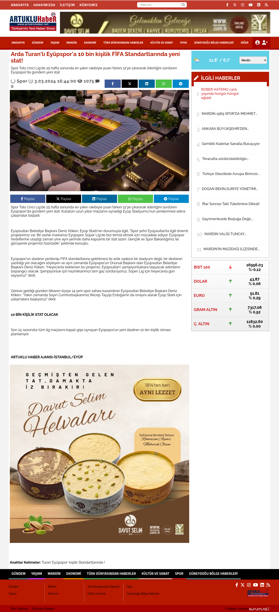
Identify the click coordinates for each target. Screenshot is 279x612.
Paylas (28, 199)
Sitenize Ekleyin (43, 608)
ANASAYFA (18, 42)
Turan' (46, 562)
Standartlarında (90, 562)
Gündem (37, 42)
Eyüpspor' (60, 562)
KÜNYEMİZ (89, 4)
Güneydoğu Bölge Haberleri (213, 42)
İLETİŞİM (67, 4)
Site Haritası (19, 608)
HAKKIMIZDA (44, 4)
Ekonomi (90, 42)
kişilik (73, 562)
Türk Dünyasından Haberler (123, 42)
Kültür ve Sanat (161, 42)
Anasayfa (20, 4)
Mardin (71, 42)
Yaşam (54, 42)
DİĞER (244, 42)
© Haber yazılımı (247, 608)
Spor (183, 42)
